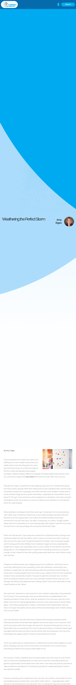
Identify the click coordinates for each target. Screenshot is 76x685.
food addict (30, 477)
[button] (58, 4)
